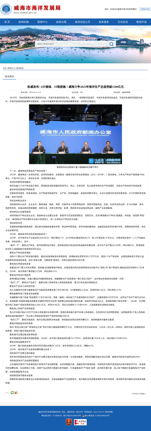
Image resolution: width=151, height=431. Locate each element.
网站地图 (109, 412)
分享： (7, 393)
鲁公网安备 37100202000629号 (97, 416)
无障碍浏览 (145, 9)
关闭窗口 (142, 394)
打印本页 (135, 394)
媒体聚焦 (20, 68)
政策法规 (61, 21)
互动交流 (123, 21)
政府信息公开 (82, 21)
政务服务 (104, 21)
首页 (5, 68)
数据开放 (141, 21)
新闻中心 (42, 21)
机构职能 (24, 21)
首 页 (7, 21)
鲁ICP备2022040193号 (72, 416)
